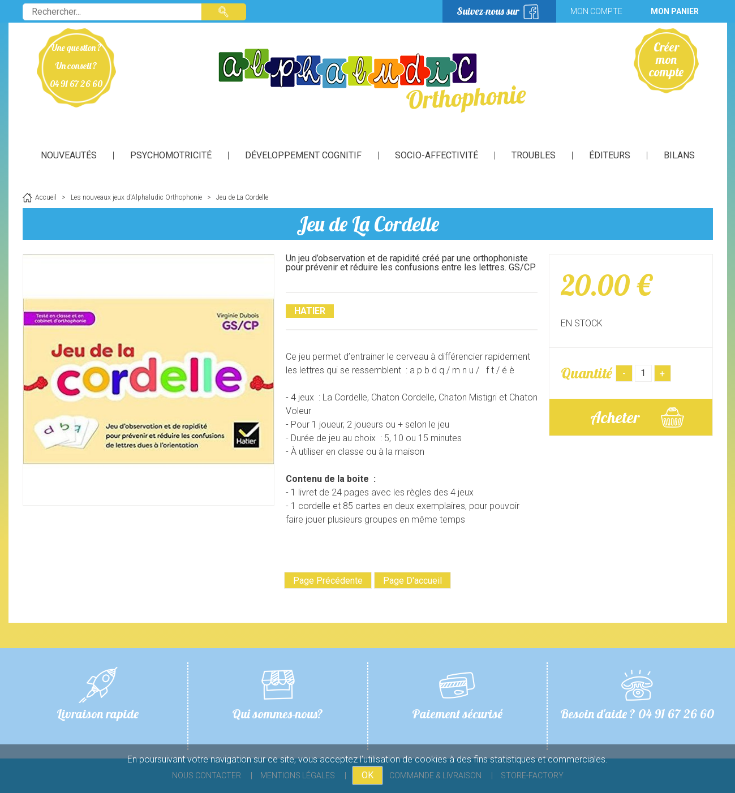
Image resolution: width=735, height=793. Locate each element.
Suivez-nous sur (488, 11)
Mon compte (596, 11)
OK (367, 775)
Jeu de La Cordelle (367, 223)
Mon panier (675, 11)
